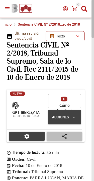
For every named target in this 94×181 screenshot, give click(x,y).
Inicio (7, 24)
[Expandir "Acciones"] (64, 117)
